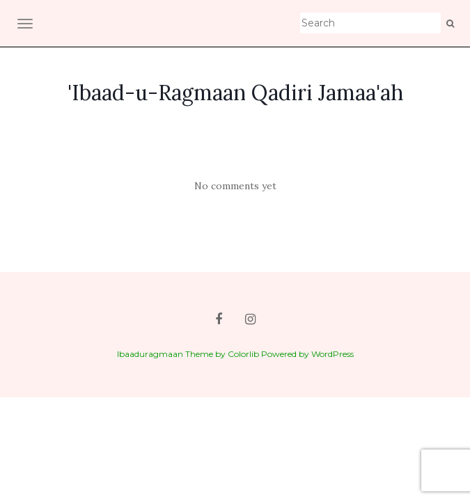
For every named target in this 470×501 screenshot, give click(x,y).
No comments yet (235, 186)
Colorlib (243, 354)
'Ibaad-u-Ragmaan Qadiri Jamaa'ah (235, 92)
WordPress (332, 354)
